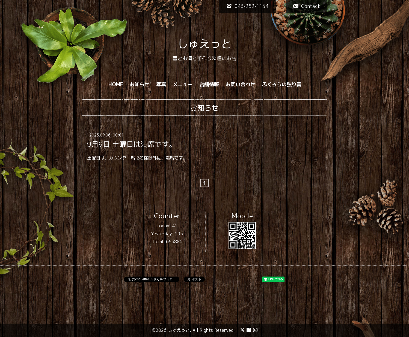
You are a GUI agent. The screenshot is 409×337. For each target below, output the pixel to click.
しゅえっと (204, 43)
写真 (161, 84)
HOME (115, 84)
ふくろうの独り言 (281, 84)
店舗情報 (209, 84)
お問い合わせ (240, 84)
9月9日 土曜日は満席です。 (131, 144)
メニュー (182, 84)
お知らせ (139, 84)
